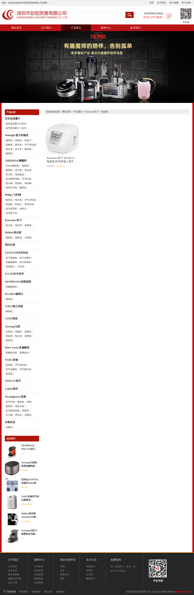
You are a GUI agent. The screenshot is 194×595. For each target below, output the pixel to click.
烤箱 (29, 402)
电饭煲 (25, 166)
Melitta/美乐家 (13, 232)
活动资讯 (38, 574)
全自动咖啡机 (12, 166)
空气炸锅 (26, 179)
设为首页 (161, 2)
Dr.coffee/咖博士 (14, 294)
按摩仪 (28, 415)
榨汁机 (9, 174)
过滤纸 (28, 237)
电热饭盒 (19, 174)
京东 (62, 570)
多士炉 (18, 149)
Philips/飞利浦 (13, 194)
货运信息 (48, 591)
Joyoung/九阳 (12, 326)
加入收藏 (173, 2)
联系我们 (135, 27)
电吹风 (9, 200)
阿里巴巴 (64, 574)
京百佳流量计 (12, 118)
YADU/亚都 (11, 359)
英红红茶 (10, 244)
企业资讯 (38, 570)
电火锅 (9, 183)
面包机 (18, 183)
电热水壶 (19, 406)
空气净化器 (30, 145)
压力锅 (9, 415)
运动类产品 (11, 213)
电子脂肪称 (11, 258)
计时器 (20, 266)
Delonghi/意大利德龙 (16, 135)
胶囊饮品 (24, 352)
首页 (151, 2)
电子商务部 (13, 574)
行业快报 (38, 582)
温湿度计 (10, 266)
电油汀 (28, 140)
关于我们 (46, 27)
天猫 (62, 566)
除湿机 (9, 204)
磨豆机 (18, 145)
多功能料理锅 (12, 179)
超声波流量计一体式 (16, 128)
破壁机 (9, 170)
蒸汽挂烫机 (11, 208)
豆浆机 (9, 331)
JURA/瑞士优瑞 (14, 306)
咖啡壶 (9, 153)
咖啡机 (9, 140)
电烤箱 (9, 145)
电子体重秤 (25, 258)
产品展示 (76, 27)
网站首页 (16, 27)
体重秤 (9, 427)
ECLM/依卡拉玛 (14, 273)
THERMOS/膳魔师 (16, 160)
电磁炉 (18, 331)
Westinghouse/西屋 (15, 396)
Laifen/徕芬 (11, 388)
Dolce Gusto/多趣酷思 (17, 347)
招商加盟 (36, 591)
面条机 (9, 340)
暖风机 (28, 149)
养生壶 (18, 415)
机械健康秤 (11, 262)
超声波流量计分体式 (16, 123)
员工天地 (12, 582)
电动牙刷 (29, 204)
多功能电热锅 (12, 410)
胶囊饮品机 (11, 352)
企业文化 (12, 570)
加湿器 (9, 374)
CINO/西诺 (11, 318)
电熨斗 (23, 208)
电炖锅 (28, 183)
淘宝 (62, 578)
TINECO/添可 (13, 380)
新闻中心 (106, 27)
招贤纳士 (60, 591)
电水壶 (9, 149)
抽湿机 (18, 140)
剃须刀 (18, 204)
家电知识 (38, 578)
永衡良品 (10, 422)
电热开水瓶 (11, 187)
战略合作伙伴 (15, 578)
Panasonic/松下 (13, 220)
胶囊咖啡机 (11, 287)
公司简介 (12, 566)
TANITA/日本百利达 (16, 252)
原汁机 (18, 170)
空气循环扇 (25, 369)
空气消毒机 (11, 369)
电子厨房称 (25, 262)
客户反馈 (186, 2)
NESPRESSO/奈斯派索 (18, 281)
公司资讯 (38, 566)
